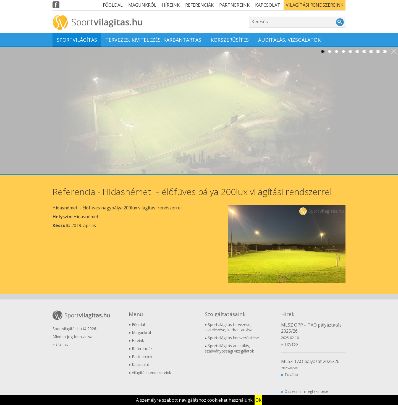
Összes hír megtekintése (306, 391)
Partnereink (234, 5)
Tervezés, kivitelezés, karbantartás (153, 39)
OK (258, 400)
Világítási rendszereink (314, 5)
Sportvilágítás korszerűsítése (233, 337)
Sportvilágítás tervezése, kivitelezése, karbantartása (228, 327)
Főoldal (113, 5)
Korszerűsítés (230, 39)
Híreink (171, 5)
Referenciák (199, 5)
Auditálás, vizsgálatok (289, 39)
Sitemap (62, 344)
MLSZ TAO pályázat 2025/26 (310, 361)
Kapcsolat (267, 5)
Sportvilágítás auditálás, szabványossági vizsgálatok (229, 348)
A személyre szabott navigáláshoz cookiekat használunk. (194, 400)
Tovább (291, 344)
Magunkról (142, 5)
